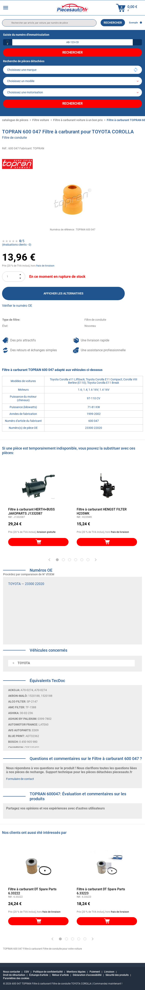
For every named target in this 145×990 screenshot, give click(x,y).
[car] (72, 92)
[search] (49, 22)
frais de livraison (45, 265)
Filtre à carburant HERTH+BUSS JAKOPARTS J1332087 (31, 511)
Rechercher (113, 22)
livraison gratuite (46, 532)
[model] (72, 81)
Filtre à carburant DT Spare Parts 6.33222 (32, 891)
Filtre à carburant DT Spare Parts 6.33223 (101, 891)
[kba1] (72, 42)
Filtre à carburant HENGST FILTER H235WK (102, 511)
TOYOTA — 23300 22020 (26, 584)
